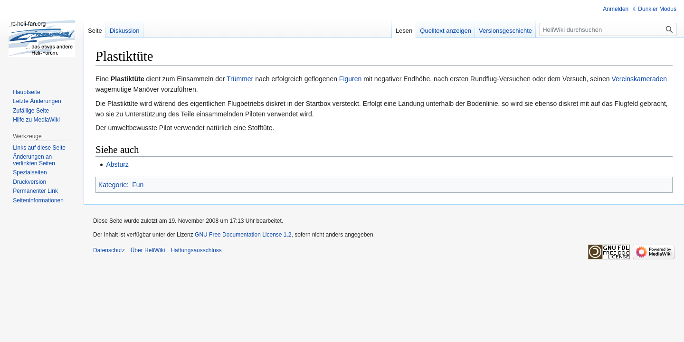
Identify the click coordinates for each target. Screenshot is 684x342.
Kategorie (112, 185)
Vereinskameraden (639, 79)
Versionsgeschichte (505, 30)
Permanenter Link (35, 191)
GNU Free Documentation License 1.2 (243, 234)
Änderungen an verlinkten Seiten (34, 160)
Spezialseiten (30, 172)
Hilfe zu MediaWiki (36, 119)
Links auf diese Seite (39, 147)
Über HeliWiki (148, 250)
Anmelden (615, 9)
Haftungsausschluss (196, 250)
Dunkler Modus (657, 9)
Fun (137, 185)
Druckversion (29, 182)
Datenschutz (109, 250)
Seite (95, 30)
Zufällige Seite (31, 110)
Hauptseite (26, 92)
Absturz (117, 164)
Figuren (350, 79)
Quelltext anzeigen (445, 30)
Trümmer (240, 79)
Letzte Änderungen (37, 101)
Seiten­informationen (38, 200)
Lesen (404, 30)
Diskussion (125, 30)
